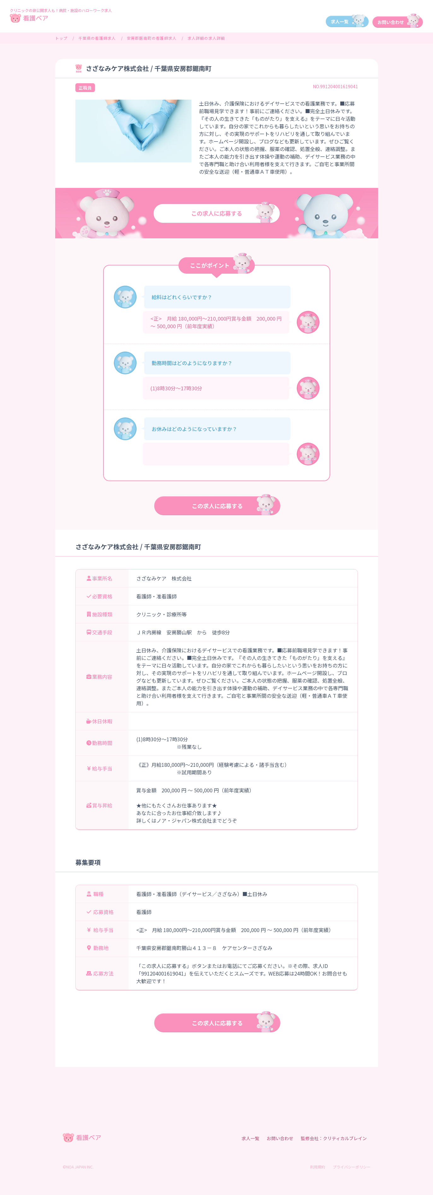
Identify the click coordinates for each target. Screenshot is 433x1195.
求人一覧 (250, 1138)
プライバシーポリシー (352, 1166)
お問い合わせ (280, 1138)
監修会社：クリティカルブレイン (334, 1138)
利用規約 (317, 1166)
